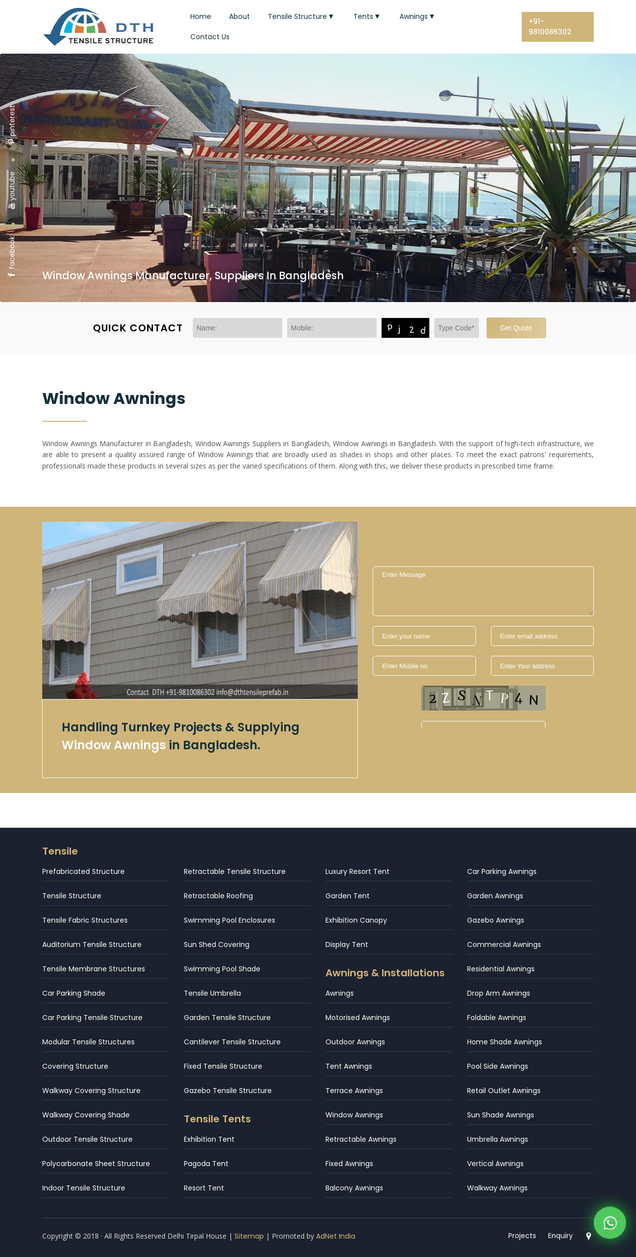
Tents (367, 16)
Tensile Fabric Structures (85, 920)
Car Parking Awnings (502, 871)
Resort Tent (204, 1188)
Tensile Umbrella (212, 993)
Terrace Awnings (354, 1091)
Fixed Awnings (349, 1164)
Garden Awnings (495, 896)
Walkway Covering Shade (86, 1115)
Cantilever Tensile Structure (232, 1042)
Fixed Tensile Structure (223, 1066)
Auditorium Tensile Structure (92, 944)
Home (200, 16)
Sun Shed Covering (216, 944)
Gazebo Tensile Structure (228, 1091)
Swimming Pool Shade (222, 969)
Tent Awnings (348, 1066)
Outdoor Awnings (355, 1042)
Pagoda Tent (206, 1164)
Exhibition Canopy (356, 920)
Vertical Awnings (495, 1164)
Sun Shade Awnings (500, 1115)
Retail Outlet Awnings (504, 1091)
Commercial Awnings (504, 944)
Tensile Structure (301, 16)
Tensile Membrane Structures (93, 969)
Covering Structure (75, 1066)
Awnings (417, 16)
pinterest (12, 125)
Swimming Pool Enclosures (229, 920)
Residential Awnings (501, 969)
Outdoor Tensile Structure (87, 1139)
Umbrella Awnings (497, 1139)
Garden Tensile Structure (227, 1017)
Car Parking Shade (73, 993)
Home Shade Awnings (504, 1042)
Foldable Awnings (496, 1017)
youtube (12, 190)
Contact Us (210, 37)
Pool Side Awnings (497, 1066)
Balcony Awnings (354, 1188)
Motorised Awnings (357, 1017)
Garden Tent (347, 896)
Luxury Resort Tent (357, 871)
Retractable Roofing (218, 896)
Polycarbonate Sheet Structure (96, 1164)
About (239, 16)
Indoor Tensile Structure (83, 1188)
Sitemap (249, 1236)
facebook (12, 257)
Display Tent (346, 944)
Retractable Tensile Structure (235, 871)
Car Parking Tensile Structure (92, 1017)
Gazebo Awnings (495, 920)
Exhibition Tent (209, 1139)
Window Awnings (354, 1115)
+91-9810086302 (550, 26)
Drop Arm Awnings (498, 993)
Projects (523, 1236)
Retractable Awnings (361, 1139)
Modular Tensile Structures (88, 1042)
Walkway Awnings (497, 1188)
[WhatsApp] (610, 1227)
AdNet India (335, 1236)
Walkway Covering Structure (91, 1091)
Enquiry (561, 1236)
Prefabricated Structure (83, 871)
